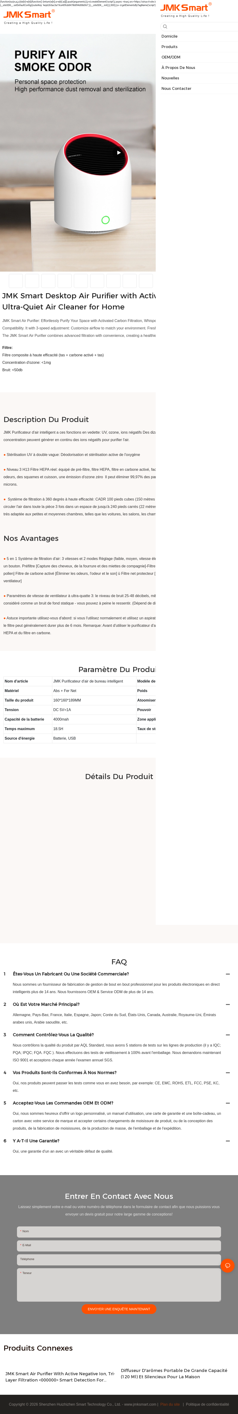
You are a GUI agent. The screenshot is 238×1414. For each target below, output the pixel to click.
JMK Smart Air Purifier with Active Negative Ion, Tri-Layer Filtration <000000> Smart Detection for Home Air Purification (60, 1377)
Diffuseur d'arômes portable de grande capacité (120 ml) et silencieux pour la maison (174, 1373)
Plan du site (170, 1404)
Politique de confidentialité (207, 1404)
